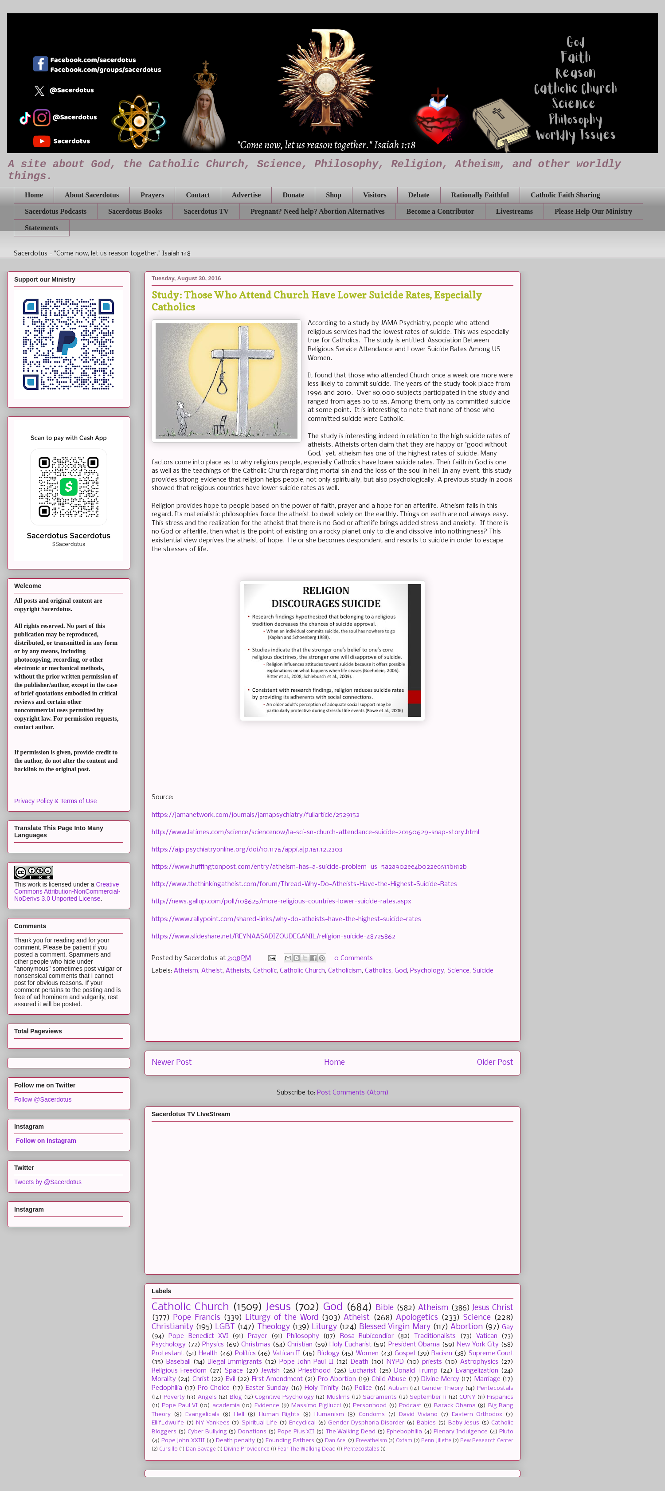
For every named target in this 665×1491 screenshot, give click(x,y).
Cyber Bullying (207, 1431)
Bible (385, 1308)
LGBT (225, 1327)
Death (359, 1361)
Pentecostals (495, 1388)
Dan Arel (336, 1441)
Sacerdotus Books (135, 211)
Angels (207, 1397)
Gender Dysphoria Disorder (366, 1423)
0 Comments (353, 958)
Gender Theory (442, 1388)
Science (458, 970)
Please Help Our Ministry (593, 211)
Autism (398, 1388)
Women (367, 1353)
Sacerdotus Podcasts (55, 211)
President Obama (414, 1344)
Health (208, 1353)
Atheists (238, 970)
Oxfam (404, 1441)
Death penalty (235, 1440)
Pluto (506, 1431)
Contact (198, 195)
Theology (273, 1327)
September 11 (428, 1397)
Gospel (405, 1353)
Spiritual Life (260, 1423)
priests (432, 1361)
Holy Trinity (322, 1388)
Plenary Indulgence (461, 1431)
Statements (42, 227)
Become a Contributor (440, 211)
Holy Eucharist (350, 1344)
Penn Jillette (436, 1441)
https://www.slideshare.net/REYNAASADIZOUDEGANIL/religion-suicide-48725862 (273, 936)
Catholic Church (302, 970)
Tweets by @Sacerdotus (48, 1181)
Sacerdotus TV (206, 211)
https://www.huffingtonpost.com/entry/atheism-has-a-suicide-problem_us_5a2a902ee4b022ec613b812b (309, 867)
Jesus (278, 1307)
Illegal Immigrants (235, 1361)
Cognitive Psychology (284, 1397)
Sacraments (380, 1397)
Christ (200, 1379)
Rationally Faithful (480, 195)
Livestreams (514, 211)
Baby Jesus (464, 1423)
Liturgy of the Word (281, 1318)
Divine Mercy (440, 1379)
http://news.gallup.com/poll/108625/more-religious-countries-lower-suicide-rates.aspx (281, 901)
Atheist (212, 970)
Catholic (265, 970)
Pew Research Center (486, 1441)
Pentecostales (361, 1449)
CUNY (467, 1397)
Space (234, 1370)
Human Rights (279, 1414)
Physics (213, 1344)
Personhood (370, 1405)
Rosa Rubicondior (367, 1336)
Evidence (266, 1405)
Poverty (174, 1397)
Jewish (270, 1370)
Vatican (486, 1336)
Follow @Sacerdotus (42, 1099)
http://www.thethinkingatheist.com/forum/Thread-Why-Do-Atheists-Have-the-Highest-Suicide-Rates (304, 884)
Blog (236, 1397)
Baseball (178, 1361)
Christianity (172, 1327)
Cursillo (168, 1449)
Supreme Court (491, 1353)
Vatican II (287, 1353)
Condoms (372, 1414)
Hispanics (500, 1397)
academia (226, 1405)
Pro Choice (214, 1388)
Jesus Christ (492, 1308)
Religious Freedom (179, 1370)
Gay (507, 1327)
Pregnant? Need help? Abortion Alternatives (317, 211)
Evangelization (477, 1370)
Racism (441, 1353)
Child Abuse (389, 1379)
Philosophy (303, 1336)
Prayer (257, 1336)
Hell (239, 1414)
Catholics (378, 970)
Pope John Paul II (306, 1361)
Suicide (483, 970)
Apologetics (417, 1318)
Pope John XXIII (182, 1440)
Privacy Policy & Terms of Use (55, 800)
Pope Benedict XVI (198, 1336)
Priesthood (314, 1370)
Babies (426, 1423)
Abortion (466, 1327)
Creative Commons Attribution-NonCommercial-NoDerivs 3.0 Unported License (67, 891)
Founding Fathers (290, 1440)
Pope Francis (196, 1318)
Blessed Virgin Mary (394, 1327)
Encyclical (302, 1423)
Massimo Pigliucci (315, 1405)
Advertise (246, 195)
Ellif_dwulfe (168, 1423)
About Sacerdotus (92, 195)
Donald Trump (415, 1370)
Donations (252, 1431)
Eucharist (362, 1370)
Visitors (375, 195)
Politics (245, 1353)
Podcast (410, 1405)
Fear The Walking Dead (307, 1449)
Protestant (168, 1353)
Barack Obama (455, 1405)
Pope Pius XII (296, 1431)
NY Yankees (213, 1423)
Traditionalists (435, 1336)
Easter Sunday (267, 1388)
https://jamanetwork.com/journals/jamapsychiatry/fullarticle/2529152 (256, 815)
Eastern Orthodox (477, 1414)
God (401, 970)
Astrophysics (479, 1361)
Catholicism (345, 970)
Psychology (427, 970)
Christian (300, 1344)
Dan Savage (201, 1449)
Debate (419, 195)
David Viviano (418, 1414)
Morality (164, 1379)
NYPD (395, 1361)
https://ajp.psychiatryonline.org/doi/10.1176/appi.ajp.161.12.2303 (247, 849)
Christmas (255, 1344)
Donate (293, 195)
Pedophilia (167, 1388)
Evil (230, 1379)
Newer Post (172, 1063)
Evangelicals (202, 1414)
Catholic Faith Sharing (565, 195)
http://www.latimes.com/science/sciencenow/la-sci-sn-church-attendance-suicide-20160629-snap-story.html (315, 832)
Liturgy (324, 1327)
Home (34, 195)
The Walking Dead (351, 1431)
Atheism (186, 970)
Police (363, 1388)
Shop (333, 195)
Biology (328, 1353)
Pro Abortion (337, 1379)
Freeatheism (371, 1441)
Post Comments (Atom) (353, 1092)
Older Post (495, 1063)
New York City (478, 1344)
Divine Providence (247, 1449)
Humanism (329, 1414)
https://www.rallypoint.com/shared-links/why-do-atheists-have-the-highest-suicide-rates (286, 919)
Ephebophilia (404, 1431)
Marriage (487, 1379)
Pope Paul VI (180, 1405)
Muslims (338, 1397)
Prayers (152, 195)
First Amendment (277, 1379)
